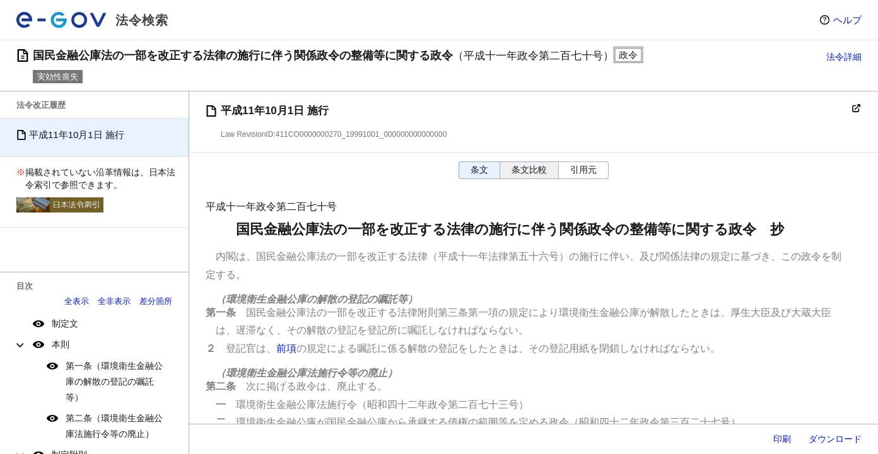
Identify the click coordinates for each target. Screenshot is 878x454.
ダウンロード (835, 439)
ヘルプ (847, 20)
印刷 (782, 439)
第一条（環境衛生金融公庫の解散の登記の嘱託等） (114, 381)
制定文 (65, 323)
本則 (60, 344)
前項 (286, 348)
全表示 (76, 301)
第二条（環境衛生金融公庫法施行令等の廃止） (114, 426)
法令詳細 (844, 57)
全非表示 (114, 301)
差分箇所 (155, 301)
